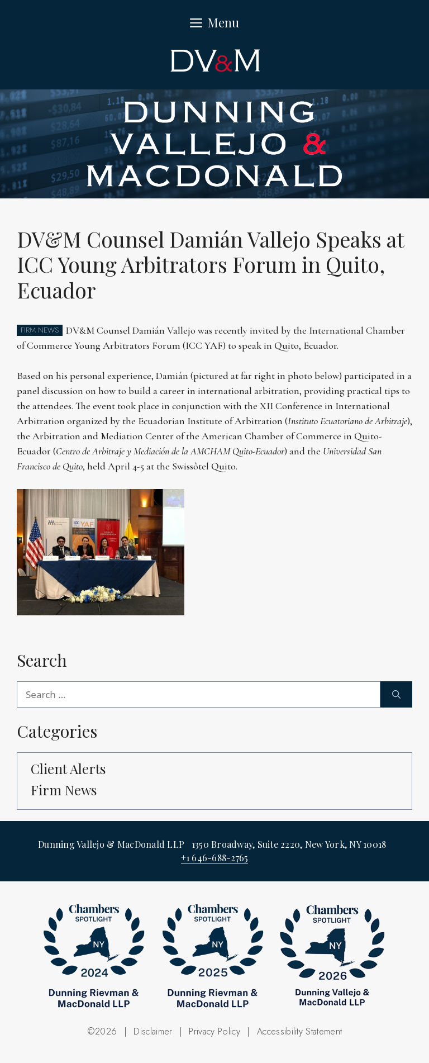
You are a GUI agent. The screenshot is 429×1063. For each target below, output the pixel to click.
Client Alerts (68, 768)
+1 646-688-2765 (215, 857)
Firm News (64, 790)
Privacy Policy (214, 1031)
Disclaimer (153, 1031)
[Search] (396, 694)
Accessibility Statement (299, 1031)
